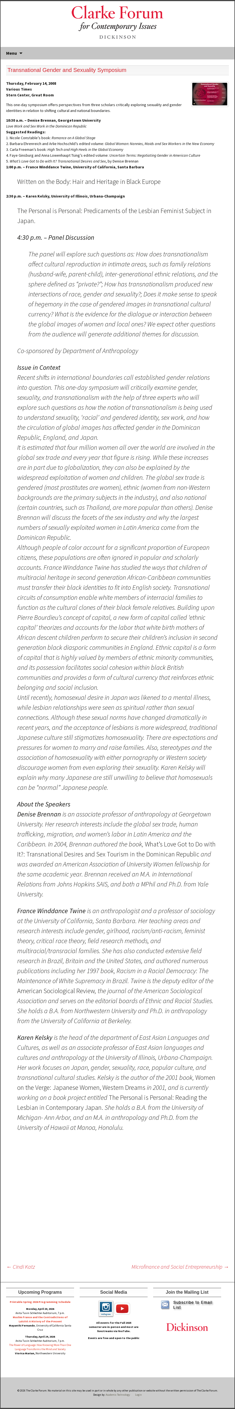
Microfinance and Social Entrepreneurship (180, 1266)
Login (138, 1394)
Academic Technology (117, 1394)
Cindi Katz (20, 1266)
